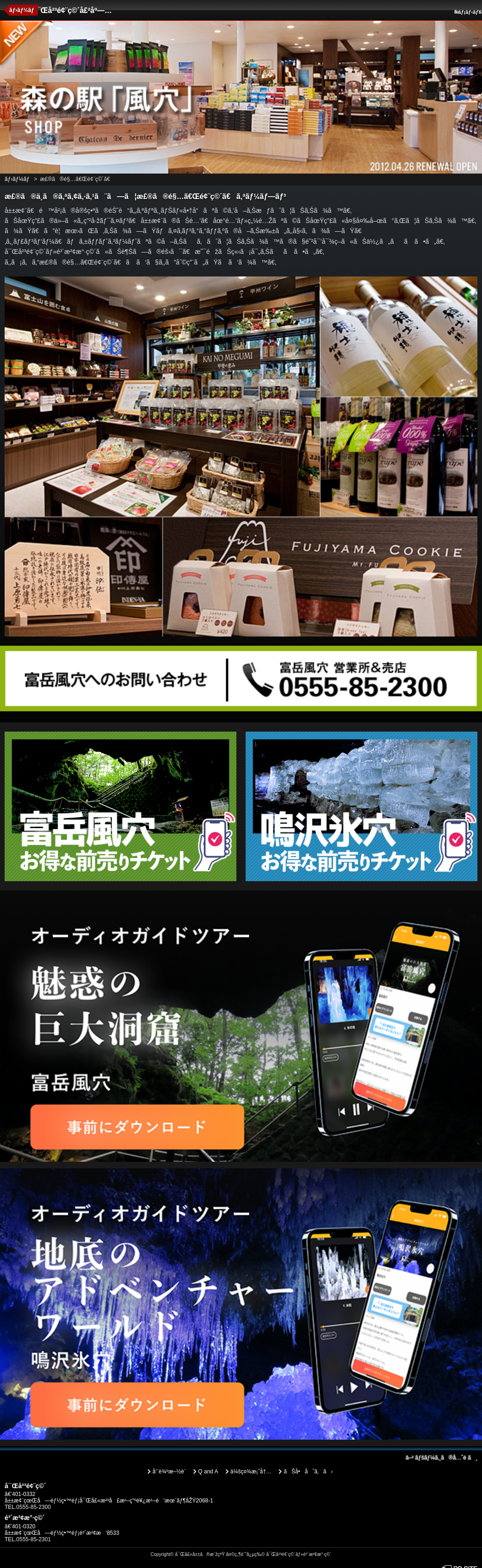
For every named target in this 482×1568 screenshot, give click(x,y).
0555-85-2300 (33, 1507)
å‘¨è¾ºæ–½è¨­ (169, 1471)
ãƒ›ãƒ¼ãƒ (22, 10)
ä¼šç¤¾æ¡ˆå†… (250, 1471)
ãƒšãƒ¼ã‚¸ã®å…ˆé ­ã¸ (441, 1457)
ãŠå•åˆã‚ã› (307, 1471)
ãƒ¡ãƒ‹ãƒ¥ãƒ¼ (467, 12)
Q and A (208, 1471)
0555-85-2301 (33, 1539)
